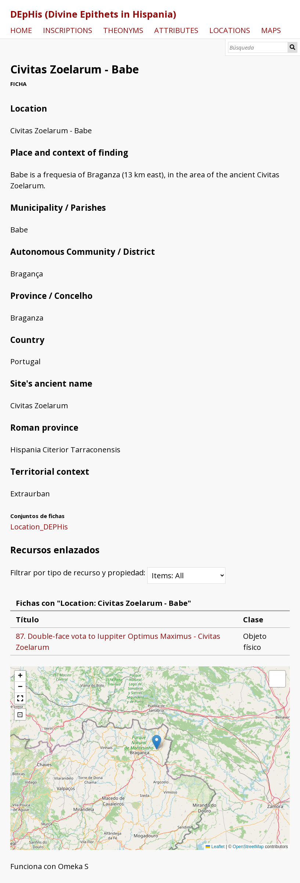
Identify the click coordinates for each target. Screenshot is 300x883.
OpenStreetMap (248, 846)
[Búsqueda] (258, 47)
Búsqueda (292, 47)
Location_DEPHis (39, 527)
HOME (21, 30)
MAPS (271, 30)
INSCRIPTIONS (67, 30)
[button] (156, 742)
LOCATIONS (229, 30)
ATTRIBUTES (176, 30)
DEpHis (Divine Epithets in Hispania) (93, 14)
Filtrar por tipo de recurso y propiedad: (117, 573)
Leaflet (215, 846)
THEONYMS (123, 30)
